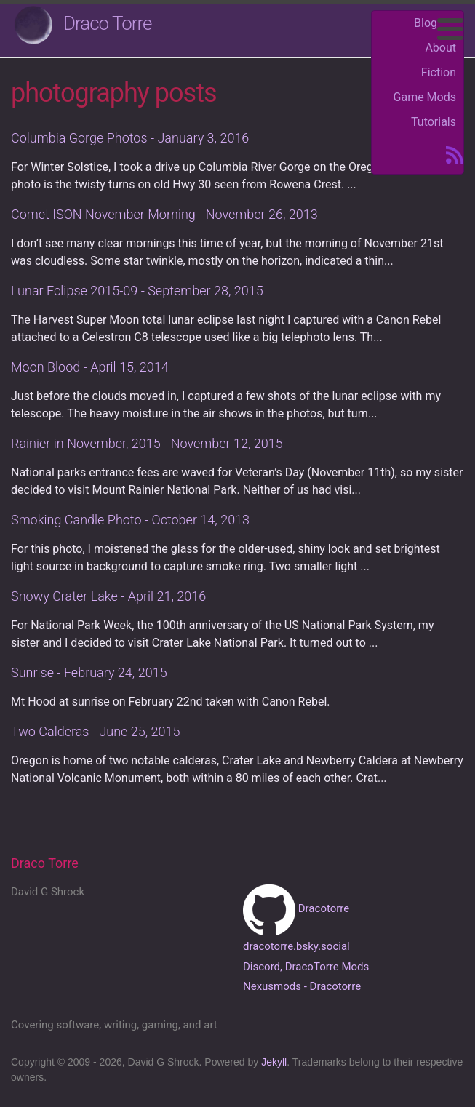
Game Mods (425, 97)
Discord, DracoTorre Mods (306, 966)
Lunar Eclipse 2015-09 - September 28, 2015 (137, 290)
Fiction (438, 72)
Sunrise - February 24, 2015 (89, 672)
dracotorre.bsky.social (296, 946)
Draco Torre (107, 23)
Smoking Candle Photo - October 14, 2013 (130, 519)
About (440, 48)
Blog (425, 23)
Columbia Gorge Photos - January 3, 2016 (130, 137)
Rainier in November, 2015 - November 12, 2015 (147, 443)
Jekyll (274, 1062)
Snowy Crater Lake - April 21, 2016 (108, 596)
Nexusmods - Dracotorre (302, 986)
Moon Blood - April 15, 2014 (90, 367)
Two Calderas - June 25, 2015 (95, 731)
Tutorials (433, 122)
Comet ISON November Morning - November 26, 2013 (164, 214)
